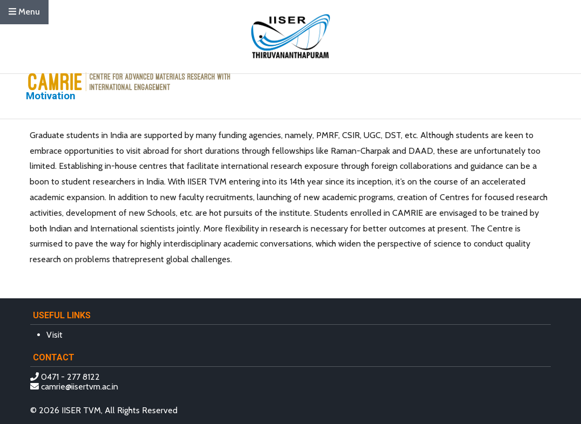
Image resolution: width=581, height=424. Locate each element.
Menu (24, 11)
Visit (54, 335)
